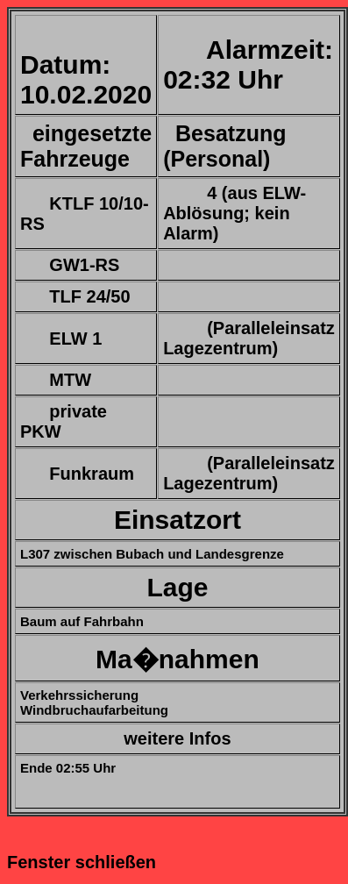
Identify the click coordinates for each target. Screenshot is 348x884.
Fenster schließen (81, 862)
